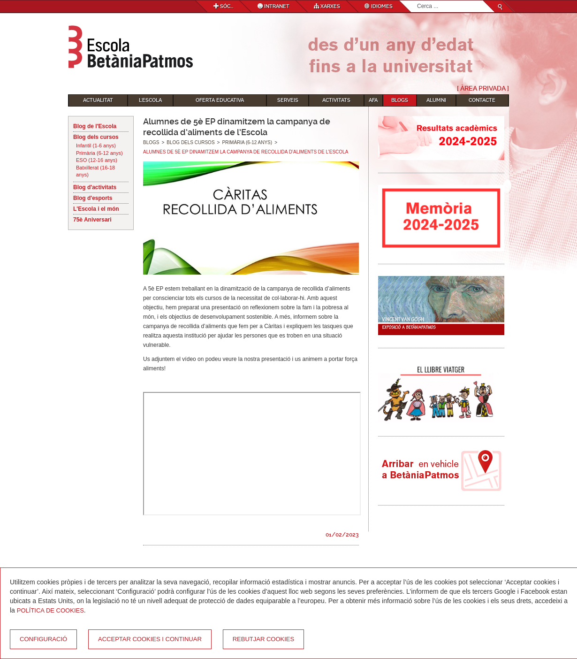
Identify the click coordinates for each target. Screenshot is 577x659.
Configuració (43, 639)
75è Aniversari (92, 219)
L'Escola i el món (96, 209)
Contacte (482, 100)
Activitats (336, 100)
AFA (373, 100)
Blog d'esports (93, 198)
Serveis (287, 100)
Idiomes (378, 6)
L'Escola (150, 100)
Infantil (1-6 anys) (96, 145)
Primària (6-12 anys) (99, 153)
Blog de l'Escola (94, 126)
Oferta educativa (220, 100)
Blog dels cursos (96, 137)
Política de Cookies (50, 610)
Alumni (436, 100)
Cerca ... (417, 0)
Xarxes (327, 6)
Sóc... (223, 6)
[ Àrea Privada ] (483, 88)
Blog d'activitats (94, 187)
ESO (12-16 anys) (96, 160)
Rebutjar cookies (263, 639)
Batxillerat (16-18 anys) (95, 171)
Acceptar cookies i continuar (150, 639)
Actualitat (98, 100)
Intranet (273, 6)
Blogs (399, 100)
